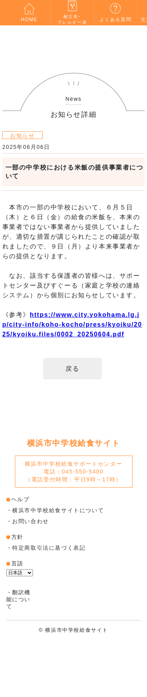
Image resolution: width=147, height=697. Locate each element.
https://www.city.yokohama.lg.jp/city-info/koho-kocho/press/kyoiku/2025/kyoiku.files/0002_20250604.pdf (72, 324)
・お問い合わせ (27, 521)
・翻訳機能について (18, 599)
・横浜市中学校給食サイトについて (55, 510)
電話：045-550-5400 (73, 471)
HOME (29, 12)
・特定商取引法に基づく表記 (46, 548)
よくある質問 (116, 12)
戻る (72, 368)
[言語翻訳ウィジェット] (19, 572)
